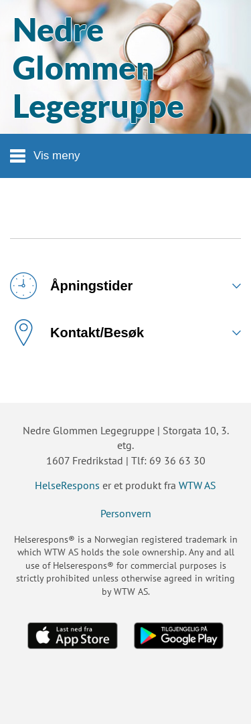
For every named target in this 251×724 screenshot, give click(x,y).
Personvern (125, 513)
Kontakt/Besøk (77, 332)
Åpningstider (71, 285)
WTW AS (197, 485)
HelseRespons (67, 485)
